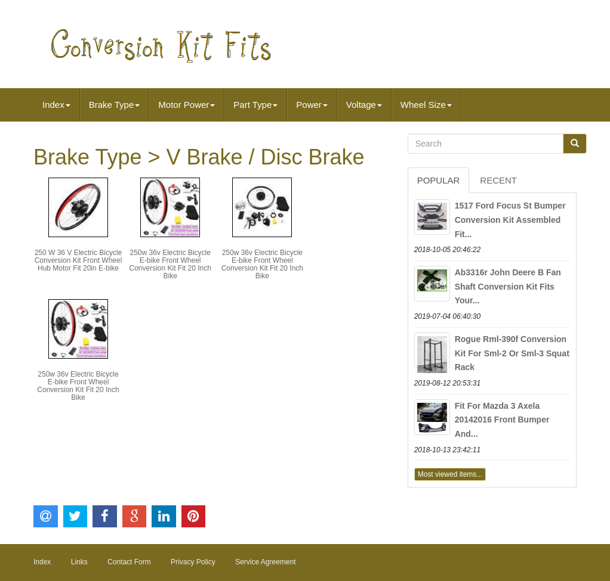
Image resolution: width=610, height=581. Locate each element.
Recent (498, 180)
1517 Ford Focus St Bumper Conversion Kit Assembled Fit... (510, 220)
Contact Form (129, 562)
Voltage (364, 105)
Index (56, 105)
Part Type (255, 105)
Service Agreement (265, 562)
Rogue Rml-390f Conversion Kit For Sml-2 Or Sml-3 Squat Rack (512, 353)
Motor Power (186, 105)
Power (312, 105)
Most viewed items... (450, 474)
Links (79, 562)
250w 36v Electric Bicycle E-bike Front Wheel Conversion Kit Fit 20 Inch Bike (170, 264)
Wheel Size (426, 105)
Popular (438, 180)
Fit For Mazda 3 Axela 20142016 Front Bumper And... (502, 420)
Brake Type (114, 105)
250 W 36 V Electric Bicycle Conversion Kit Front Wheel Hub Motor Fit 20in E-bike (78, 260)
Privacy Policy (193, 562)
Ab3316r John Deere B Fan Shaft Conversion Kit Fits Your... (508, 287)
